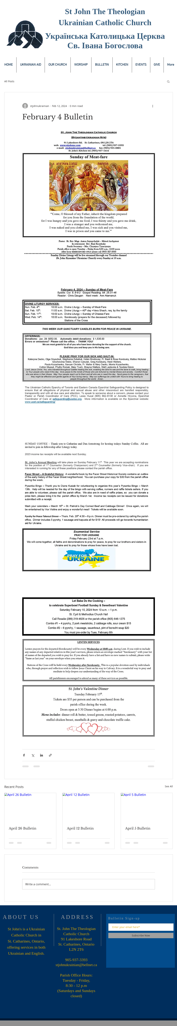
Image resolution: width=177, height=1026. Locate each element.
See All (169, 786)
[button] (168, 81)
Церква (151, 36)
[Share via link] (50, 755)
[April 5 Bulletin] (147, 807)
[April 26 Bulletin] (30, 807)
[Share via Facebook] (24, 755)
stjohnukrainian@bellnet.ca (76, 965)
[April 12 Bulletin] (88, 807)
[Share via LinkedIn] (41, 755)
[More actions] (153, 106)
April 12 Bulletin (80, 828)
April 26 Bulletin (22, 828)
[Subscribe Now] (140, 935)
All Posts (9, 81)
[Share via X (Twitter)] (32, 755)
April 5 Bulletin (137, 828)
